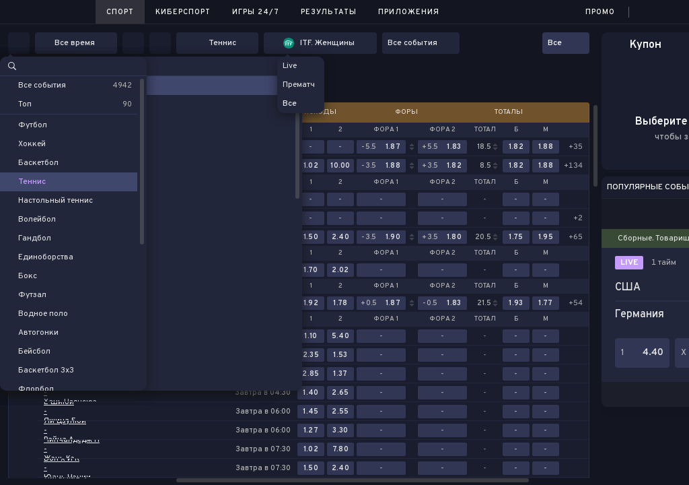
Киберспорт (183, 12)
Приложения (408, 12)
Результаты (329, 12)
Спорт (120, 12)
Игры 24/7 (255, 12)
